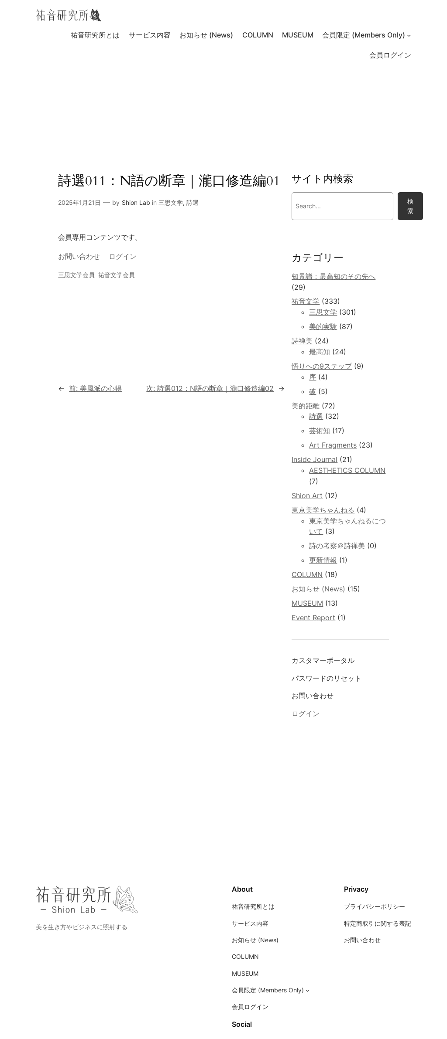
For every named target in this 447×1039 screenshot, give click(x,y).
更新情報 (323, 560)
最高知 (319, 351)
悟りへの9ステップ (322, 366)
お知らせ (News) (318, 588)
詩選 (192, 202)
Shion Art (307, 495)
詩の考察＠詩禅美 (337, 545)
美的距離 (306, 405)
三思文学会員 (76, 274)
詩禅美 (302, 340)
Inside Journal (314, 459)
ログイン (123, 256)
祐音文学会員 (116, 274)
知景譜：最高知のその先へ (333, 276)
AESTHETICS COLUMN (347, 470)
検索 (410, 205)
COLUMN (307, 574)
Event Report (313, 617)
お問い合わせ (79, 256)
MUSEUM (307, 603)
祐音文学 (306, 301)
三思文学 (170, 202)
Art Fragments (333, 445)
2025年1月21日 (79, 202)
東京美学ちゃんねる (323, 510)
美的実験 (323, 326)
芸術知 (319, 430)
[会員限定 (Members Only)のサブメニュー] (409, 35)
